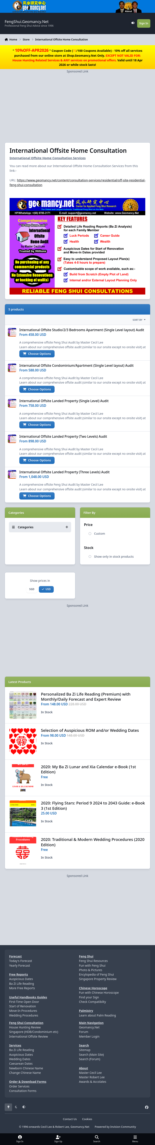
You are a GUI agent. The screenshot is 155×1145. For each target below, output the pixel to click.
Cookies (87, 1119)
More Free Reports (22, 988)
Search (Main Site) (91, 1055)
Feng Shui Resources (93, 961)
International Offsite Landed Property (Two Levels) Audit (63, 436)
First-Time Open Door (24, 1002)
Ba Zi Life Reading (21, 984)
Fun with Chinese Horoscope (99, 993)
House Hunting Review (25, 1027)
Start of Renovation (22, 1006)
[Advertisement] (77, 103)
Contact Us (70, 1119)
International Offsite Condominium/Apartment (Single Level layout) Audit (76, 365)
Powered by (115, 1127)
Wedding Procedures (23, 1015)
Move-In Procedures (23, 1011)
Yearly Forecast (19, 965)
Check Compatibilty (92, 1002)
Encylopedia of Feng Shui (96, 974)
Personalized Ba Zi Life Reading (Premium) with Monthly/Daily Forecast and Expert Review (86, 696)
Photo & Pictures (90, 970)
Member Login (89, 1036)
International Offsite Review (28, 1036)
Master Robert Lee (92, 1077)
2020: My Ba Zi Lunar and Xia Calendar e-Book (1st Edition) (88, 769)
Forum (83, 1032)
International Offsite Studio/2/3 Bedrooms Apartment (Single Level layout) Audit (81, 330)
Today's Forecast (20, 961)
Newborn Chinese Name (26, 1068)
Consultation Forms (23, 1091)
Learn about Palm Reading (97, 1015)
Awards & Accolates (92, 1082)
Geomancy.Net (89, 1027)
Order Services (19, 1086)
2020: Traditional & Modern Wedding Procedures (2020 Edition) (93, 842)
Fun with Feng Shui (92, 965)
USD (46, 589)
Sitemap (84, 1050)
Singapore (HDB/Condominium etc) (33, 1032)
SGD (31, 589)
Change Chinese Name (25, 1073)
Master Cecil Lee (90, 1073)
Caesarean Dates (20, 1063)
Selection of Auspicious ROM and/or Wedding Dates (90, 730)
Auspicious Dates (21, 979)
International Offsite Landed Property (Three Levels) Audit (64, 472)
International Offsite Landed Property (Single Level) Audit (63, 401)
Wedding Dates (19, 1059)
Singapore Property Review (98, 979)
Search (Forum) (89, 1059)
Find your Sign (89, 997)
